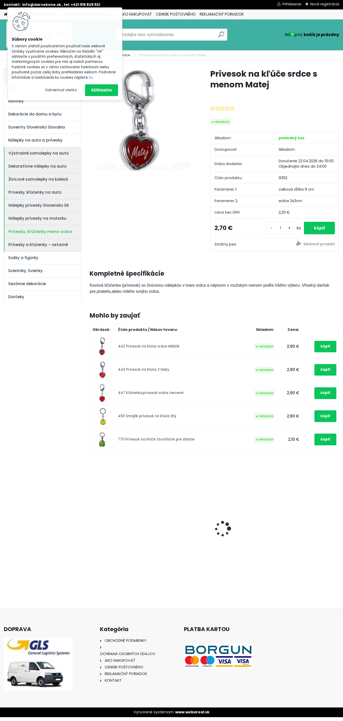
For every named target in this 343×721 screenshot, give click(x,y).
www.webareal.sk (192, 716)
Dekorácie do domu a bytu (35, 114)
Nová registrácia (324, 4)
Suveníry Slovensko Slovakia (36, 127)
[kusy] (280, 230)
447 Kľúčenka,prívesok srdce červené (151, 396)
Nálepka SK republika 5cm (119, 524)
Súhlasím (101, 90)
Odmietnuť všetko (61, 90)
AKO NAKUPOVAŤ (136, 14)
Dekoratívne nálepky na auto (37, 166)
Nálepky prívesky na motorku (37, 218)
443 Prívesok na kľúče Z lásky (143, 373)
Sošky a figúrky (23, 257)
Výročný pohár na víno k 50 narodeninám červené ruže (182, 528)
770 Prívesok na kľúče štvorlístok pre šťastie (156, 443)
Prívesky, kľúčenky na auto (34, 192)
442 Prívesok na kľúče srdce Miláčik (149, 350)
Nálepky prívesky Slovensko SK (38, 205)
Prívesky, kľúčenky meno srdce (40, 232)
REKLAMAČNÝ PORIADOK (222, 14)
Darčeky (16, 296)
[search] (221, 36)
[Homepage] (5, 14)
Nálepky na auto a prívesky (35, 140)
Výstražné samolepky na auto (38, 153)
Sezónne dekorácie (27, 283)
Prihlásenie (291, 4)
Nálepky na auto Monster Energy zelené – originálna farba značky (246, 517)
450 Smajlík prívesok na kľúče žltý (147, 420)
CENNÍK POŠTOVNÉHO (176, 14)
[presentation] (92, 524)
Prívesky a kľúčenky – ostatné (38, 244)
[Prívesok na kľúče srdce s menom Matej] (142, 120)
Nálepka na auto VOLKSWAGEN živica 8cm (308, 527)
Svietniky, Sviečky (25, 270)
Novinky (16, 101)
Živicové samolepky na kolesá (38, 179)
